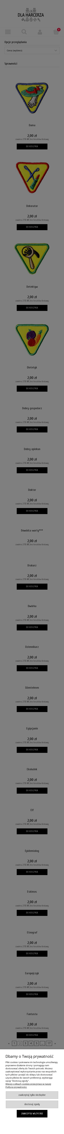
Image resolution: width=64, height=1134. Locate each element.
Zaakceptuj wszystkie (32, 1113)
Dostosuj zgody (32, 1104)
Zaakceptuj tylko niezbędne (32, 1095)
